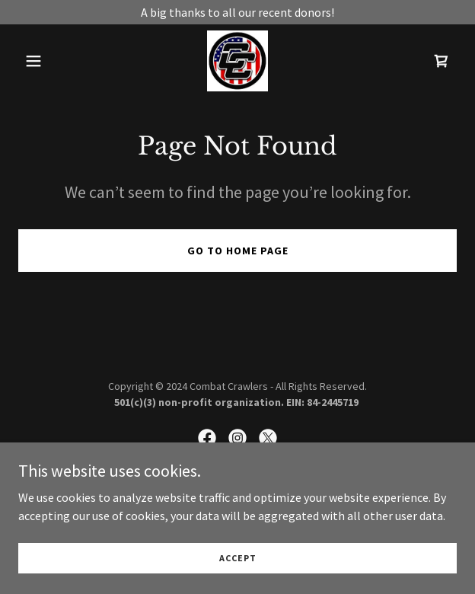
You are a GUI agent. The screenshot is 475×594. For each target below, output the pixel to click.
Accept (238, 568)
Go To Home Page (238, 250)
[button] (51, 61)
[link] (237, 60)
